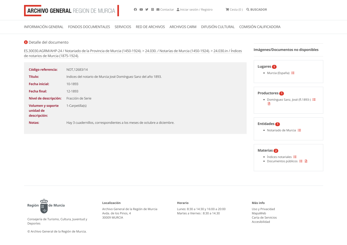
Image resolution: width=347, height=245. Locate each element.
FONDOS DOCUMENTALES (89, 27)
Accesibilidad (261, 222)
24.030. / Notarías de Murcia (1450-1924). (177, 51)
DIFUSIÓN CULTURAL (218, 27)
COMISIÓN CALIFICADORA (260, 27)
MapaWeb (259, 213)
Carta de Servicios (264, 217)
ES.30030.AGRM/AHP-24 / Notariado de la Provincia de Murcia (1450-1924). (83, 51)
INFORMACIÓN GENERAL (43, 27)
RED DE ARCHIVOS (150, 27)
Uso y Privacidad (263, 209)
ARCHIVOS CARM (183, 27)
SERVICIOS (123, 27)
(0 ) (234, 9)
